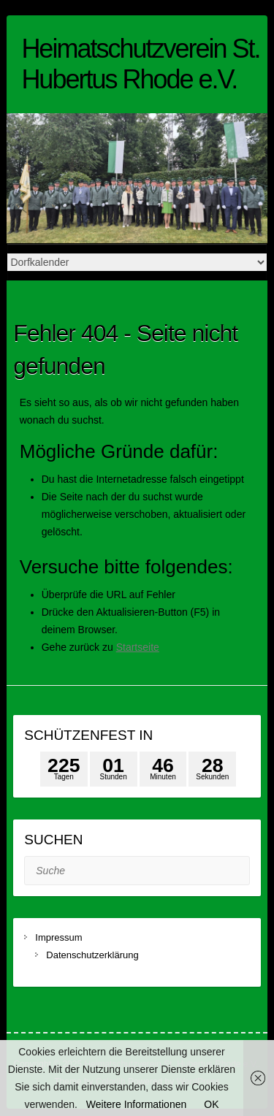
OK (211, 1104)
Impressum (60, 937)
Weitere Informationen (136, 1104)
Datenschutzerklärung (92, 954)
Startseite (137, 647)
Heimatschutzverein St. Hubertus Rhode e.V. (140, 64)
